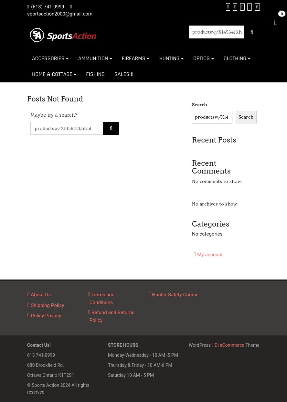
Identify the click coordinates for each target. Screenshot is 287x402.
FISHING (95, 74)
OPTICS (201, 58)
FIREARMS (133, 58)
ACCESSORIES (48, 58)
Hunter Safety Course (175, 295)
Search (199, 105)
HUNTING (169, 58)
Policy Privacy (46, 316)
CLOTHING (235, 58)
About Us (41, 295)
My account (210, 255)
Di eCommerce (228, 345)
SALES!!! (123, 74)
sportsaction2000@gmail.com (59, 14)
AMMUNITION (93, 58)
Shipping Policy (47, 305)
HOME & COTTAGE (52, 74)
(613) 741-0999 (47, 7)
